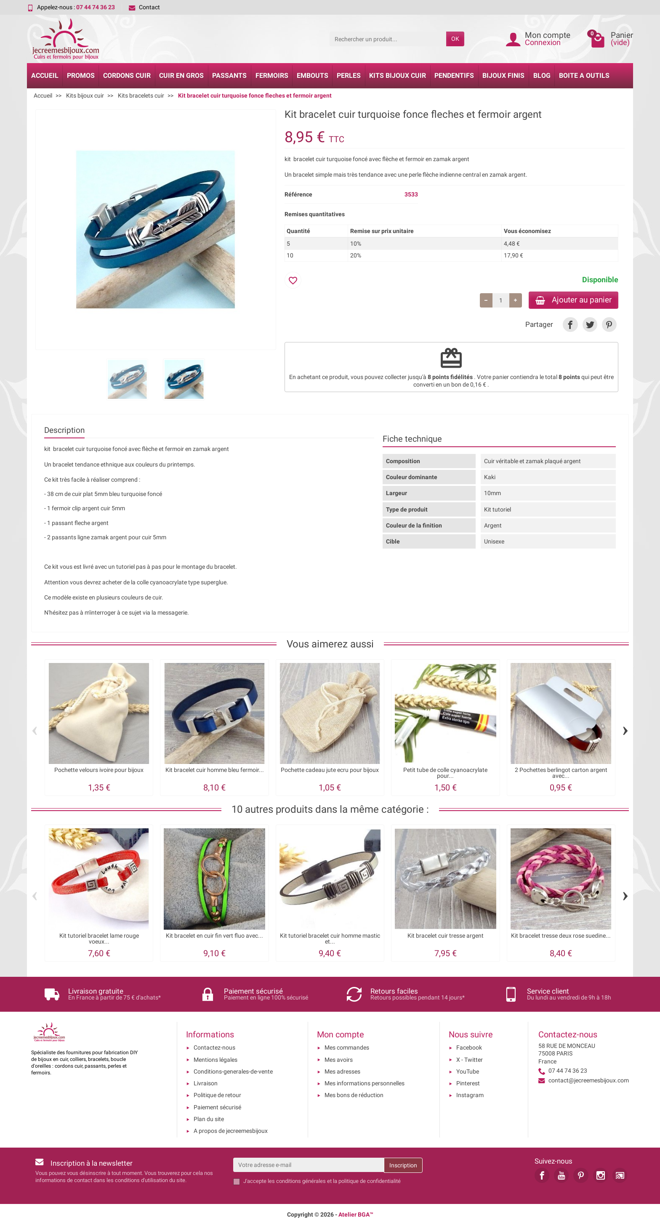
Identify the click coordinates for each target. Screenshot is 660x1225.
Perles (349, 76)
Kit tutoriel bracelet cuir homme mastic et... (330, 938)
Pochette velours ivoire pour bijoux (99, 770)
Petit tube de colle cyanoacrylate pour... (445, 773)
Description (64, 430)
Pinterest (468, 1083)
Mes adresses (342, 1071)
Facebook (469, 1047)
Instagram (470, 1095)
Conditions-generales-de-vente (233, 1071)
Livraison (206, 1083)
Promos (81, 76)
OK (455, 38)
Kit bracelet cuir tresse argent (445, 935)
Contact (144, 7)
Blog (542, 76)
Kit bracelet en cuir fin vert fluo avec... (214, 935)
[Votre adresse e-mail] (308, 1165)
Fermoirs (271, 76)
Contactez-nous (214, 1047)
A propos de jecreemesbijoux (231, 1130)
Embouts (312, 76)
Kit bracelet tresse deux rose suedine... (561, 935)
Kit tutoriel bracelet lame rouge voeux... (99, 938)
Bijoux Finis (503, 76)
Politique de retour (217, 1095)
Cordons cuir (127, 76)
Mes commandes (347, 1047)
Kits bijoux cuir (397, 76)
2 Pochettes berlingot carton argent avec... (561, 773)
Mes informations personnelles (365, 1083)
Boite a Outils (584, 76)
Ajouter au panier (573, 300)
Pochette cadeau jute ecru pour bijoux (330, 770)
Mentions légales (215, 1059)
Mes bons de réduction (354, 1095)
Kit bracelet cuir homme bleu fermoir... (214, 770)
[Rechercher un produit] (388, 39)
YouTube (467, 1071)
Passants (229, 76)
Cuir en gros (181, 76)
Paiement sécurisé (217, 1107)
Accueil (45, 76)
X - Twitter (469, 1059)
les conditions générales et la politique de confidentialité (334, 1181)
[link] (570, 324)
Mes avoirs (339, 1059)
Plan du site (209, 1119)
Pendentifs (454, 76)
